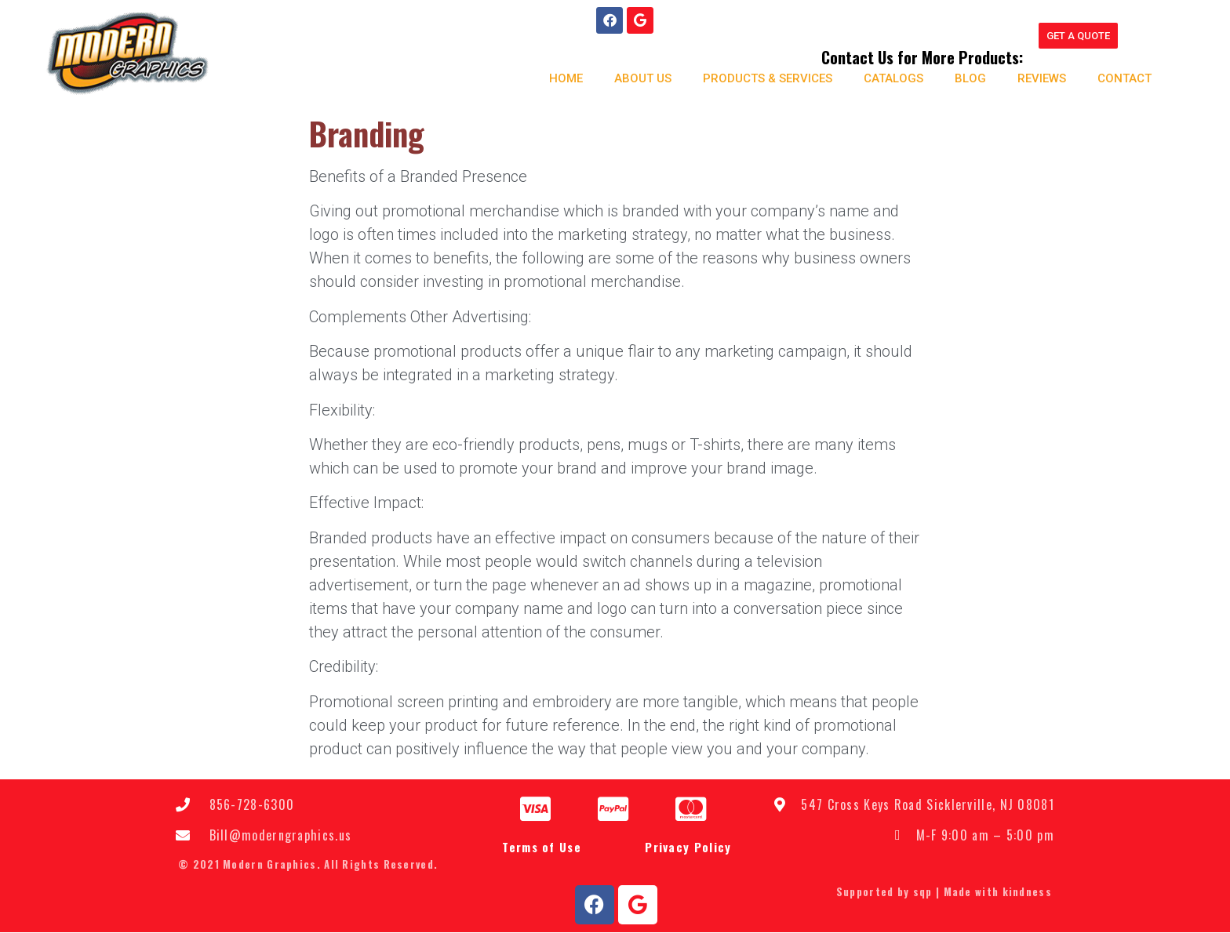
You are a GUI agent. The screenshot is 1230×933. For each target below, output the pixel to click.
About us (642, 78)
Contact (1124, 78)
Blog (969, 78)
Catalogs (893, 78)
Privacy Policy (688, 847)
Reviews (1041, 78)
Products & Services (767, 78)
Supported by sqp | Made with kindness (944, 892)
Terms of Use (541, 847)
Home (565, 78)
